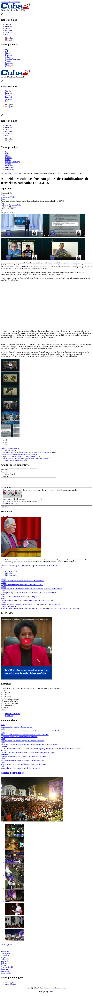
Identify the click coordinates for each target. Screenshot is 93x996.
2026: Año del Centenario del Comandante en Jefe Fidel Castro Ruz (25, 736)
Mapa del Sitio (10, 986)
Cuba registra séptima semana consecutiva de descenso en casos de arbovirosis (28, 452)
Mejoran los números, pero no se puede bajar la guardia (20, 770)
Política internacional (11, 701)
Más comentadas (11, 577)
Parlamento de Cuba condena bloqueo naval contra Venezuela (22, 742)
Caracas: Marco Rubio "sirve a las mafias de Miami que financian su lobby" (27, 602)
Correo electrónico (7, 474)
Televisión (7, 698)
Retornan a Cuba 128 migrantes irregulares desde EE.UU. (21, 456)
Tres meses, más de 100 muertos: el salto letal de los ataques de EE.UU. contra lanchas (31, 590)
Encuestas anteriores (12, 715)
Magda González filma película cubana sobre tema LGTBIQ (22, 586)
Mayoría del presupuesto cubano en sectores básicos (19, 738)
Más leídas (9, 575)
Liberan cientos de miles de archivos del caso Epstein (19, 598)
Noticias (9, 173)
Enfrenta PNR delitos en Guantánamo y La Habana (19, 454)
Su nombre (5, 469)
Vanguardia (5, 963)
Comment (5, 476)
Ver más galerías (6, 946)
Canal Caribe (5, 955)
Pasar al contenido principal (10, 2)
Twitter (7, 28)
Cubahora (4, 971)
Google (16, 448)
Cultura (8, 57)
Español (9, 40)
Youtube (8, 24)
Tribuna (3, 959)
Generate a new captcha (11, 505)
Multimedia (9, 65)
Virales (6, 709)
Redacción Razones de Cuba (11, 205)
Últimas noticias (11, 573)
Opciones (4, 692)
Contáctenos (9, 67)
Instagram (8, 26)
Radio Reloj (5, 961)
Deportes (8, 55)
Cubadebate (5, 957)
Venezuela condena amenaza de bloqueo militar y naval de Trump (24, 766)
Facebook (8, 30)
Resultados (9, 717)
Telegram (8, 32)
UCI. (53, 993)
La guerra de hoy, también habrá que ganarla (16, 728)
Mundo (7, 53)
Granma (4, 967)
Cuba (7, 51)
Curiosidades (8, 707)
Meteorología (5, 953)
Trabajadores (5, 965)
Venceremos (5, 973)
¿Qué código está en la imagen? (14, 501)
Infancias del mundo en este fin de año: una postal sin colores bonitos (25, 758)
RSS (6, 34)
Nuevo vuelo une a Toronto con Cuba (14, 460)
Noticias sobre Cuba (11, 703)
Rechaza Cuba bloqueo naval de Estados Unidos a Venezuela (22, 762)
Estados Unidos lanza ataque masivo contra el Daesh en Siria (22, 582)
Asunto (3, 472)
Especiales (9, 63)
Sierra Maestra (6, 974)
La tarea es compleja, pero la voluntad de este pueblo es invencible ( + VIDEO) (29, 567)
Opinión (8, 61)
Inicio (7, 49)
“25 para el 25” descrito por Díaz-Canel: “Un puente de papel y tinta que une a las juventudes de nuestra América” (41, 750)
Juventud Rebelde (7, 969)
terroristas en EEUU (8, 197)
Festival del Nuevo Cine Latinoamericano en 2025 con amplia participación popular (30, 606)
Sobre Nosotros (10, 984)
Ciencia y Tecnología (12, 59)
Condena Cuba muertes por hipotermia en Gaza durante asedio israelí (25, 458)
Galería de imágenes (12, 774)
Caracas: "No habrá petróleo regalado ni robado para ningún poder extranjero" (28, 754)
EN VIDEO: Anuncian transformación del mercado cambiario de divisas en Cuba (29, 746)
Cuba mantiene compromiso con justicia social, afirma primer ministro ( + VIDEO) (30, 732)
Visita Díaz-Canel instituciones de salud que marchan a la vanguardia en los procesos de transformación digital (40, 610)
